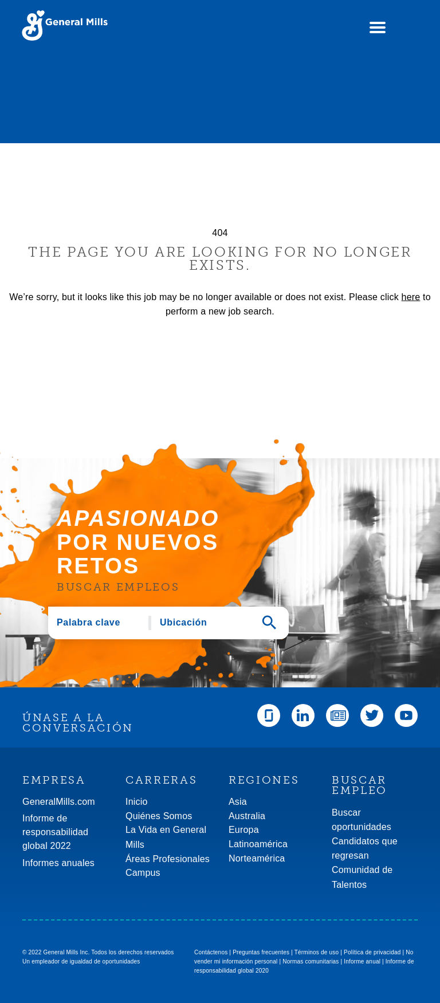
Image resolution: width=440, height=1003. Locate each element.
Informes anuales (58, 863)
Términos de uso (316, 952)
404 (219, 233)
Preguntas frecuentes (261, 952)
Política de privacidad (372, 952)
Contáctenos (210, 952)
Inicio (136, 802)
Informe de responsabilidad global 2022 (55, 832)
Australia (247, 816)
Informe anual (362, 961)
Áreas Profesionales (167, 859)
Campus (142, 873)
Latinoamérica (258, 844)
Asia (238, 802)
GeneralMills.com (58, 802)
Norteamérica (257, 858)
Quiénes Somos (158, 816)
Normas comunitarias (310, 961)
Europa (244, 830)
